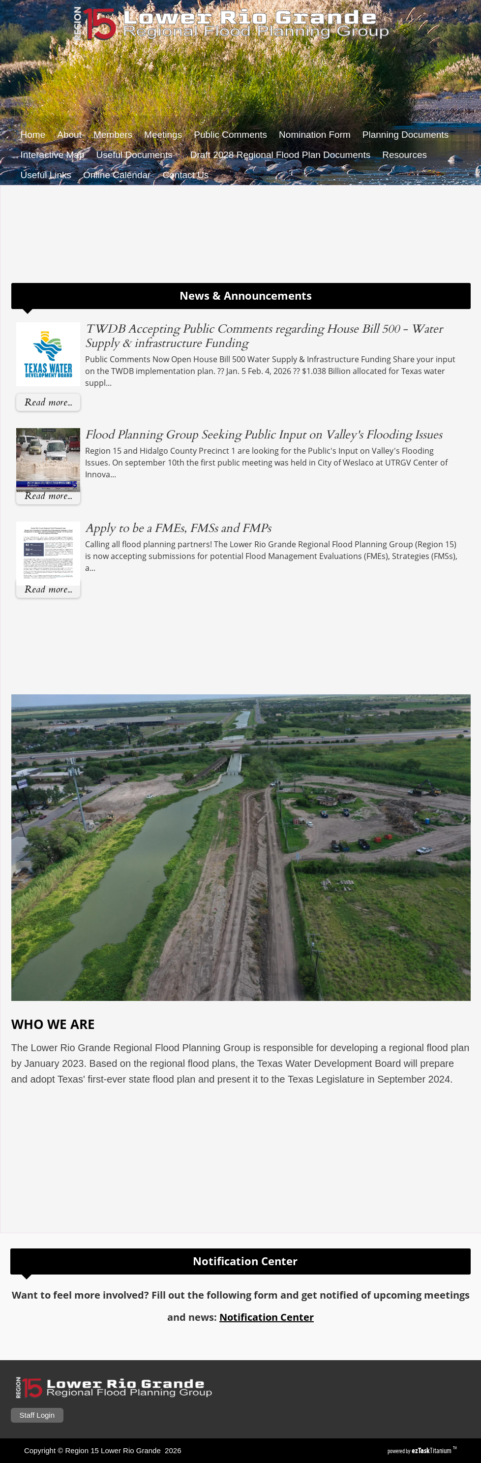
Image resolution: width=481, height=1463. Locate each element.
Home (33, 134)
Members (112, 134)
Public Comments (230, 134)
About (69, 134)
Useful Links (46, 175)
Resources (407, 155)
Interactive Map (53, 155)
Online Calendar (116, 175)
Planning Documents (405, 134)
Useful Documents (137, 155)
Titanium (432, 1450)
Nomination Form (315, 134)
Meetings (163, 134)
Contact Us (185, 175)
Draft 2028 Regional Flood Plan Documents (280, 155)
